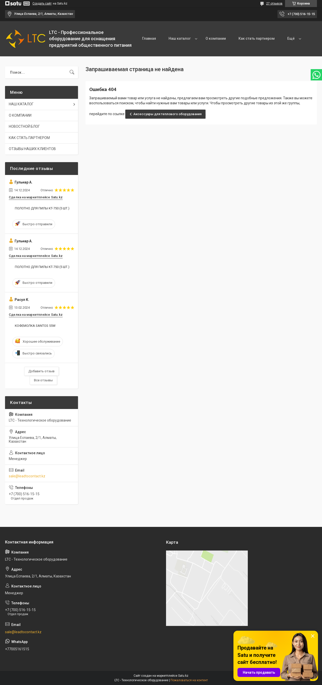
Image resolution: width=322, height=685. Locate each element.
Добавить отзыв (41, 371)
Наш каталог (180, 38)
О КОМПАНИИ (20, 115)
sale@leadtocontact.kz (27, 476)
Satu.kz (183, 675)
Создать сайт (42, 3)
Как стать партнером (256, 38)
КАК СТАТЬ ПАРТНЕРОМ (29, 138)
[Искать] (72, 72)
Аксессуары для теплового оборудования (167, 114)
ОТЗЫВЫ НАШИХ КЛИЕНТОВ (32, 149)
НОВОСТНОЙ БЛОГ (24, 126)
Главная (149, 38)
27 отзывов (274, 3)
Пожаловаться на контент (189, 680)
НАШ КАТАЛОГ (21, 104)
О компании (216, 38)
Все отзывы (43, 380)
